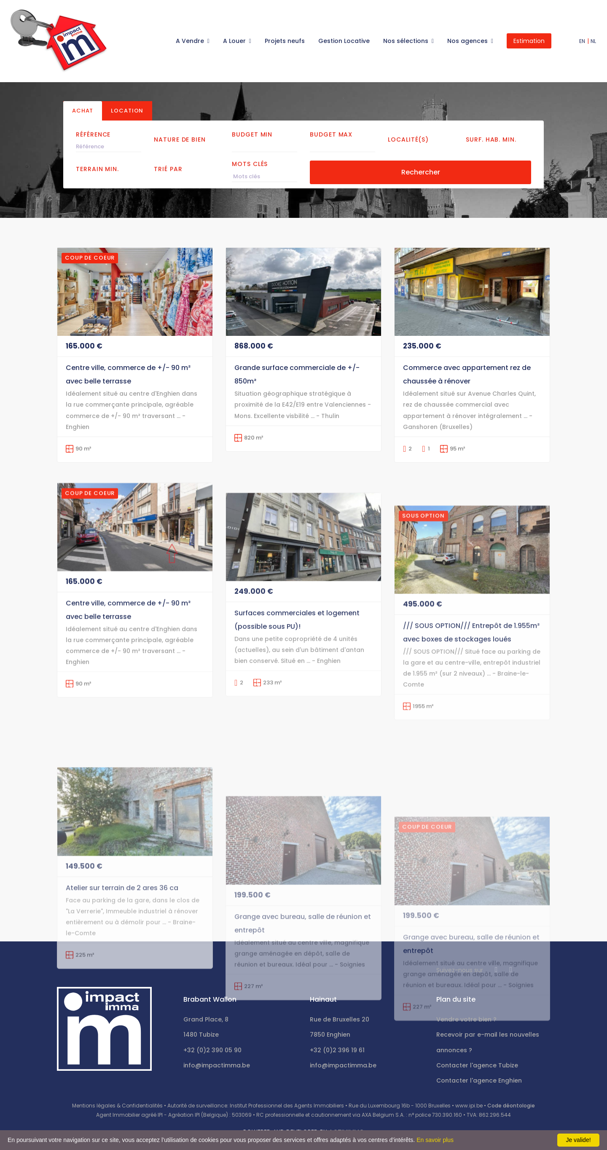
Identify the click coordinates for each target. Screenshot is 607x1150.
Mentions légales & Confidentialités (117, 1105)
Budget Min (252, 134)
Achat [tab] (82, 111)
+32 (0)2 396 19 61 (337, 1050)
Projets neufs (285, 41)
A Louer (235, 41)
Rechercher (420, 172)
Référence (93, 134)
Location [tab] (127, 111)
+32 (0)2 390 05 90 (212, 1050)
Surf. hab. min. (491, 139)
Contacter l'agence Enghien (479, 1080)
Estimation (529, 41)
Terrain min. (97, 169)
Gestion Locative (344, 41)
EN (582, 41)
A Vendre (191, 41)
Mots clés (250, 164)
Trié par (168, 169)
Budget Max (331, 134)
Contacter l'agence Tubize (477, 1065)
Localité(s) (408, 139)
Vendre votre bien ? (466, 1019)
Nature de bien (180, 139)
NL (593, 41)
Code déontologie (511, 1105)
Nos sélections (406, 41)
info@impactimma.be (216, 1065)
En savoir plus (435, 1140)
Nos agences (468, 41)
